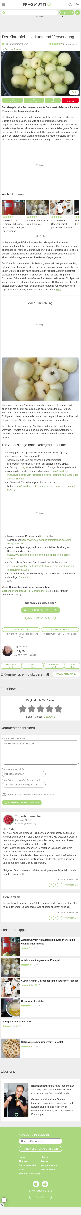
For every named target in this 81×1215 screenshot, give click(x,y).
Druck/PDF (12, 100)
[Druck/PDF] (11, 666)
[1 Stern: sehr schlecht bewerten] (23, 709)
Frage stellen (67, 12)
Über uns (45, 1157)
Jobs (21, 1169)
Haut (58, 289)
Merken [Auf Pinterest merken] (70, 100)
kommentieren (15, 44)
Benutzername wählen (13, 769)
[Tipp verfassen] (77, 12)
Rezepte (17, 49)
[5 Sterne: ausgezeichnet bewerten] (58, 709)
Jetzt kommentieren (40, 618)
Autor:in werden (28, 1165)
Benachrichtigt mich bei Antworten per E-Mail (30, 794)
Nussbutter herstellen (33, 1001)
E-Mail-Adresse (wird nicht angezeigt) (21, 780)
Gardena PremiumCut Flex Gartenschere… (25, 591)
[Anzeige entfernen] (2, 1205)
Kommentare (66, 674)
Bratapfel (23, 577)
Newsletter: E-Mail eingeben (34, 1135)
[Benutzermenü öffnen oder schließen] (77, 4)
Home (22, 1157)
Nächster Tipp (60, 629)
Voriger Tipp (21, 629)
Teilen (53, 100)
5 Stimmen (49, 717)
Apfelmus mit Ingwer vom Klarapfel (37, 222)
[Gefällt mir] (51, 885)
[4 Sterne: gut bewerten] (49, 709)
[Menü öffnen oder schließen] (3, 4)
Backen (8, 49)
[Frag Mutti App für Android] (45, 1185)
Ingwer (25, 467)
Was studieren (48, 1169)
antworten (69, 885)
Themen (23, 1161)
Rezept (43, 536)
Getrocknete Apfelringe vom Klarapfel (42, 1042)
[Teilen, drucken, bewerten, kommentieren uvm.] (4, 1200)
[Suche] (70, 4)
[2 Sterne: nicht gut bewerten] (32, 709)
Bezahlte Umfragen (29, 1173)
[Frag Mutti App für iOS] (36, 1185)
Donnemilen (11, 897)
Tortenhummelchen (28, 816)
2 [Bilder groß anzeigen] (74, 92)
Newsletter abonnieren (40, 1149)
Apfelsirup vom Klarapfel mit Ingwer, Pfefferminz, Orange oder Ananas (13, 225)
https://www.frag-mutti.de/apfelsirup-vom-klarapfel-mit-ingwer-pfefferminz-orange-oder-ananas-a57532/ (43, 475)
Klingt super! (40, 610)
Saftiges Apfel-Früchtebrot (17, 1021)
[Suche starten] (4, 12)
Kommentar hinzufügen (40, 751)
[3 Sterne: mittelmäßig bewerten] (40, 709)
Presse (44, 1161)
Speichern (34, 100)
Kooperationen (48, 1165)
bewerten (64, 44)
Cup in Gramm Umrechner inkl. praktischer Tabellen (61, 224)
